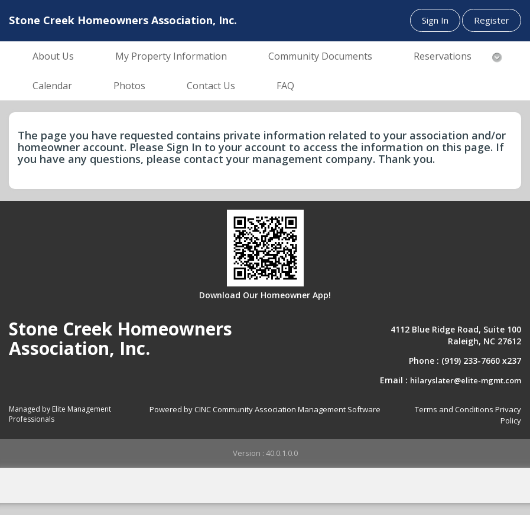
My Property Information (171, 56)
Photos (129, 85)
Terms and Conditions (454, 409)
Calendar (52, 85)
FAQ (285, 85)
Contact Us (211, 85)
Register (491, 20)
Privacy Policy (508, 415)
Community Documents (320, 56)
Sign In (435, 20)
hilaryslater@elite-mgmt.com (465, 380)
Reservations (443, 56)
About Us (53, 56)
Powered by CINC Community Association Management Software (265, 409)
